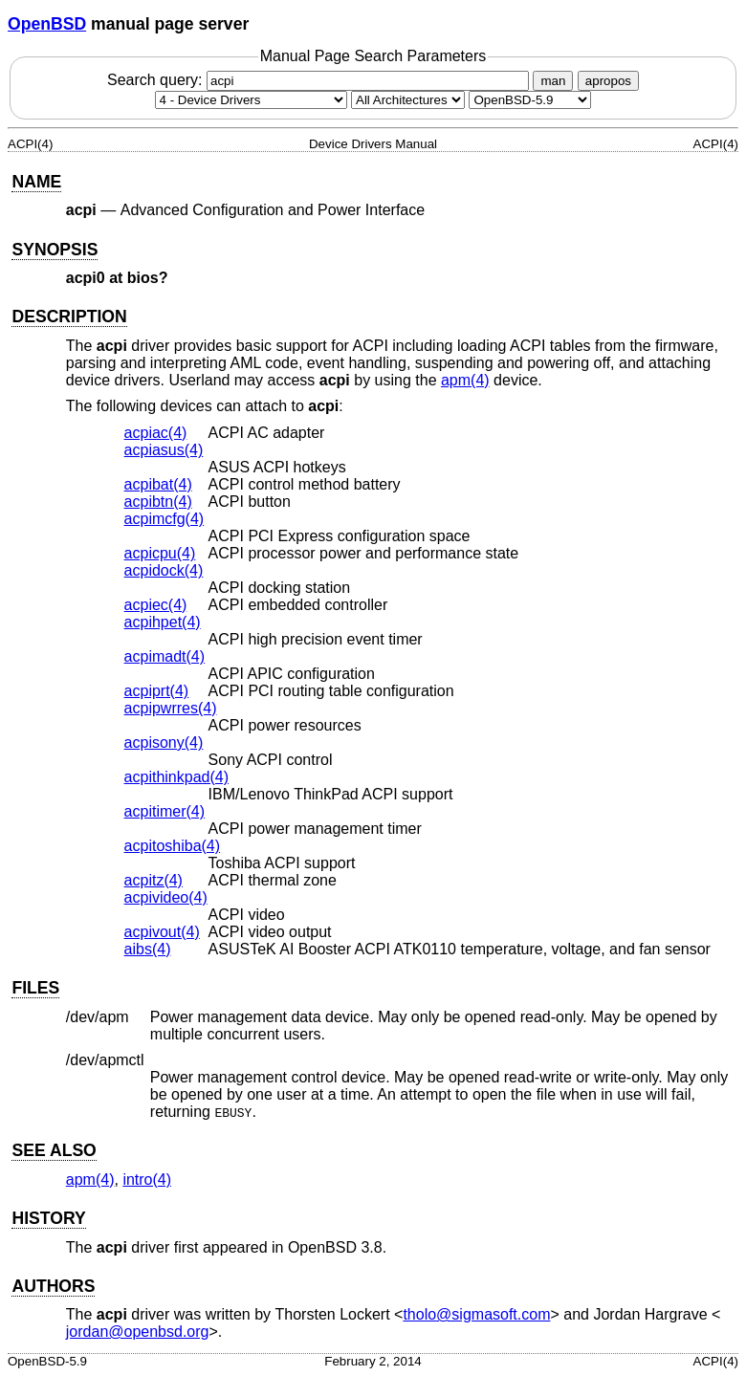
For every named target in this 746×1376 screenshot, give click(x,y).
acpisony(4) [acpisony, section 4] (164, 742)
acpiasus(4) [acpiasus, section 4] (164, 450)
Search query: (320, 80)
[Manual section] (251, 100)
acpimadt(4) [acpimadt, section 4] (164, 656)
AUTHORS (53, 1286)
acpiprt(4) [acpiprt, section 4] (156, 691)
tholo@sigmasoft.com (476, 1314)
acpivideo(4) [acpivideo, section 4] (166, 897)
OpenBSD (47, 23)
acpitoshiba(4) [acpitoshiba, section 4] (172, 846)
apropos (608, 81)
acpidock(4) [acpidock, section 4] (164, 570)
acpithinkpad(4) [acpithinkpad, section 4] (176, 777)
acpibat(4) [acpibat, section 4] (158, 484)
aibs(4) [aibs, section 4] (147, 949)
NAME (36, 181)
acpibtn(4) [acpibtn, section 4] (158, 501)
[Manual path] (530, 100)
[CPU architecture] (408, 100)
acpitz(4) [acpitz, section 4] (153, 880)
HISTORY (48, 1218)
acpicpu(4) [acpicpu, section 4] (160, 553)
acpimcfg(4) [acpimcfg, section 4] (164, 519)
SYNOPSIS (54, 249)
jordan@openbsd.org (137, 1331)
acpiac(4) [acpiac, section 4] (155, 433)
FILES (35, 987)
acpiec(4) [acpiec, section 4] (155, 605)
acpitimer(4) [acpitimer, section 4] (164, 811)
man (552, 81)
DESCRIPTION (68, 316)
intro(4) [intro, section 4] (146, 1179)
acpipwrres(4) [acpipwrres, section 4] (170, 708)
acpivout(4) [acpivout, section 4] (162, 932)
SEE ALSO (53, 1150)
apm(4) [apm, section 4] (465, 380)
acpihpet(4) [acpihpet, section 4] (162, 622)
